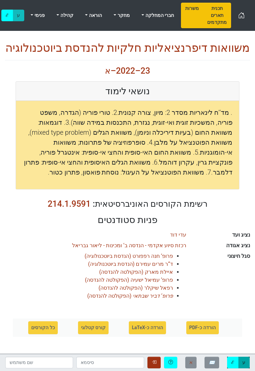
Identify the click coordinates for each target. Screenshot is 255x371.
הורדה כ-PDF (202, 327)
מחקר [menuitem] (122, 15)
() (129, 256)
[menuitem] (192, 15)
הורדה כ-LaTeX (147, 327)
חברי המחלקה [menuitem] (159, 15)
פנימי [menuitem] (38, 15)
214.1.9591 (69, 204)
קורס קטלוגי (93, 327)
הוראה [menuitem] (95, 15)
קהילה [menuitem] (66, 15)
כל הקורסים (42, 327)
